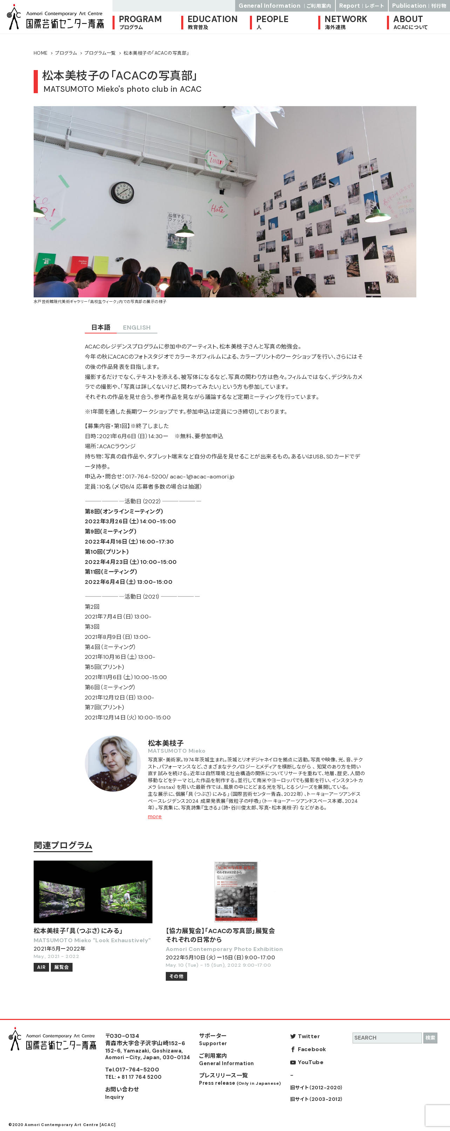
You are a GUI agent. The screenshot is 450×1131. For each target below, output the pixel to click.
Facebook (312, 1049)
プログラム (66, 53)
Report (361, 5)
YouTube (310, 1062)
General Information (285, 5)
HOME (41, 53)
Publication (419, 5)
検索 (430, 1038)
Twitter (309, 1036)
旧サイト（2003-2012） (316, 1099)
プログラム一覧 (100, 53)
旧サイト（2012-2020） (316, 1088)
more (155, 816)
